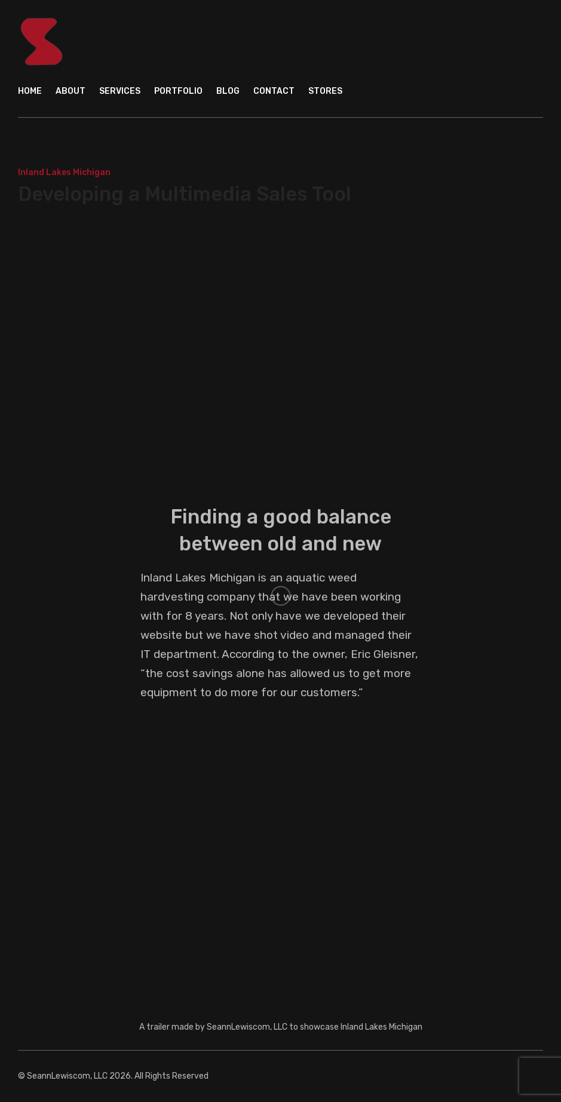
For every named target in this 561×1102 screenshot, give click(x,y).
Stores (325, 91)
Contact (274, 91)
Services (119, 91)
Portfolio (178, 91)
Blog (228, 91)
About (70, 91)
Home (30, 91)
